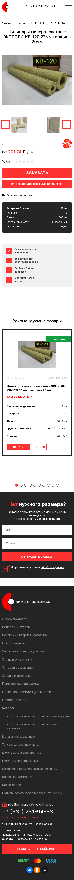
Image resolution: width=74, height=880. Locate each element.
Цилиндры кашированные (20, 761)
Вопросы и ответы (16, 627)
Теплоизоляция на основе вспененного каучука (35, 716)
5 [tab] (34, 485)
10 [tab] (57, 485)
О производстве (14, 619)
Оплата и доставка (17, 676)
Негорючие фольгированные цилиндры (30, 769)
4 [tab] (30, 485)
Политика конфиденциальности (26, 692)
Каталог (23, 23)
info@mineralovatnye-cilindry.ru (30, 804)
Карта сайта (11, 785)
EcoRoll (39, 23)
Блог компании (13, 643)
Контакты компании (17, 777)
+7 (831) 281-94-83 (39, 6)
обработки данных (52, 567)
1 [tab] (16, 485)
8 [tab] (48, 485)
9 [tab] (53, 485)
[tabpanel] (37, 392)
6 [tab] (39, 485)
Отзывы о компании (17, 659)
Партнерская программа (20, 684)
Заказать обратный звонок (37, 849)
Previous (5, 124)
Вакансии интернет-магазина (24, 635)
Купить (18, 446)
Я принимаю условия (37, 567)
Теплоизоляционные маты (20, 744)
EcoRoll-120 (58, 23)
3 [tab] (25, 485)
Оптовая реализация (18, 667)
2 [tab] (21, 485)
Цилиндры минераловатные (21, 752)
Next (66, 124)
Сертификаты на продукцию (23, 651)
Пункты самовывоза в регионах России (32, 793)
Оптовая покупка (19, 195)
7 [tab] (43, 485)
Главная (7, 23)
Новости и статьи (15, 700)
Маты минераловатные (18, 736)
